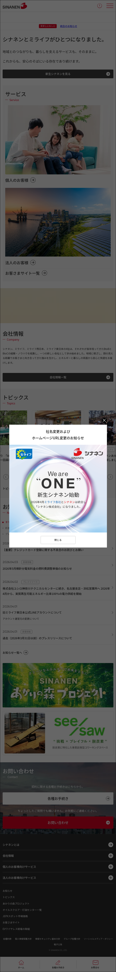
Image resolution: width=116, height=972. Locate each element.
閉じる (58, 540)
